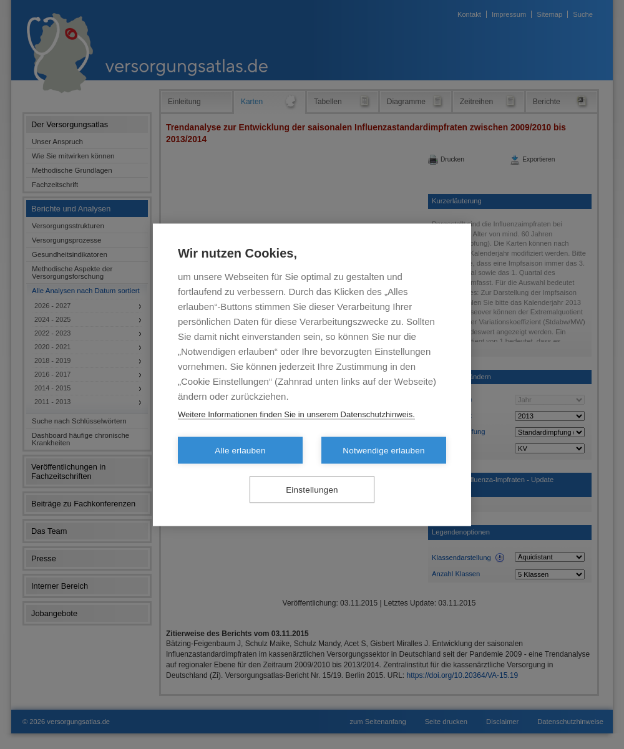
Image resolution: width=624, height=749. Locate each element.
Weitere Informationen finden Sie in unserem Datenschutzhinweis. (296, 413)
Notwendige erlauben (383, 450)
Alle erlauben (240, 450)
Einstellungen (312, 489)
